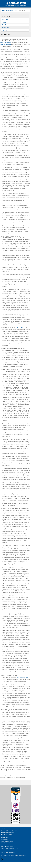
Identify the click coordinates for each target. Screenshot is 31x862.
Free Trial (4, 30)
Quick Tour (5, 24)
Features (4, 22)
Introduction (5, 19)
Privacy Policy (20, 327)
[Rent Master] (15, 4)
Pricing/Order (5, 27)
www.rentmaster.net (5, 42)
